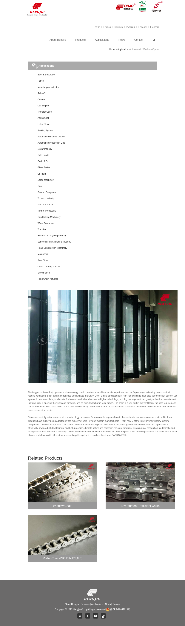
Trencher (42, 229)
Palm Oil (42, 93)
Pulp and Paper (45, 204)
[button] (39, 336)
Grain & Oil (43, 161)
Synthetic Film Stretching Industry (54, 241)
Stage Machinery (46, 180)
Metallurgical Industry (48, 87)
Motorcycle (43, 254)
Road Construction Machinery (52, 248)
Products (80, 39)
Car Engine (43, 105)
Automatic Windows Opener (51, 136)
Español (142, 27)
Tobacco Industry (46, 198)
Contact (138, 39)
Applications (102, 39)
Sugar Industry (45, 149)
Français (154, 27)
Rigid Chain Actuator (48, 279)
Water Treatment (46, 223)
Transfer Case (45, 112)
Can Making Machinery (49, 217)
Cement (41, 99)
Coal (40, 186)
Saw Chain (43, 260)
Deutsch (119, 27)
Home (112, 49)
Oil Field (42, 174)
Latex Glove (44, 124)
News (121, 39)
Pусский (130, 27)
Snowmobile (44, 272)
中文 (97, 27)
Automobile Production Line (51, 143)
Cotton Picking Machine (49, 266)
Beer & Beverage (46, 74)
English (107, 27)
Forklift (41, 81)
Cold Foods (43, 155)
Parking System (45, 130)
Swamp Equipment (47, 192)
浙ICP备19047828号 (118, 609)
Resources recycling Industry (52, 235)
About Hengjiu (58, 39)
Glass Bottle (44, 167)
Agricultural (43, 118)
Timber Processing (47, 210)
